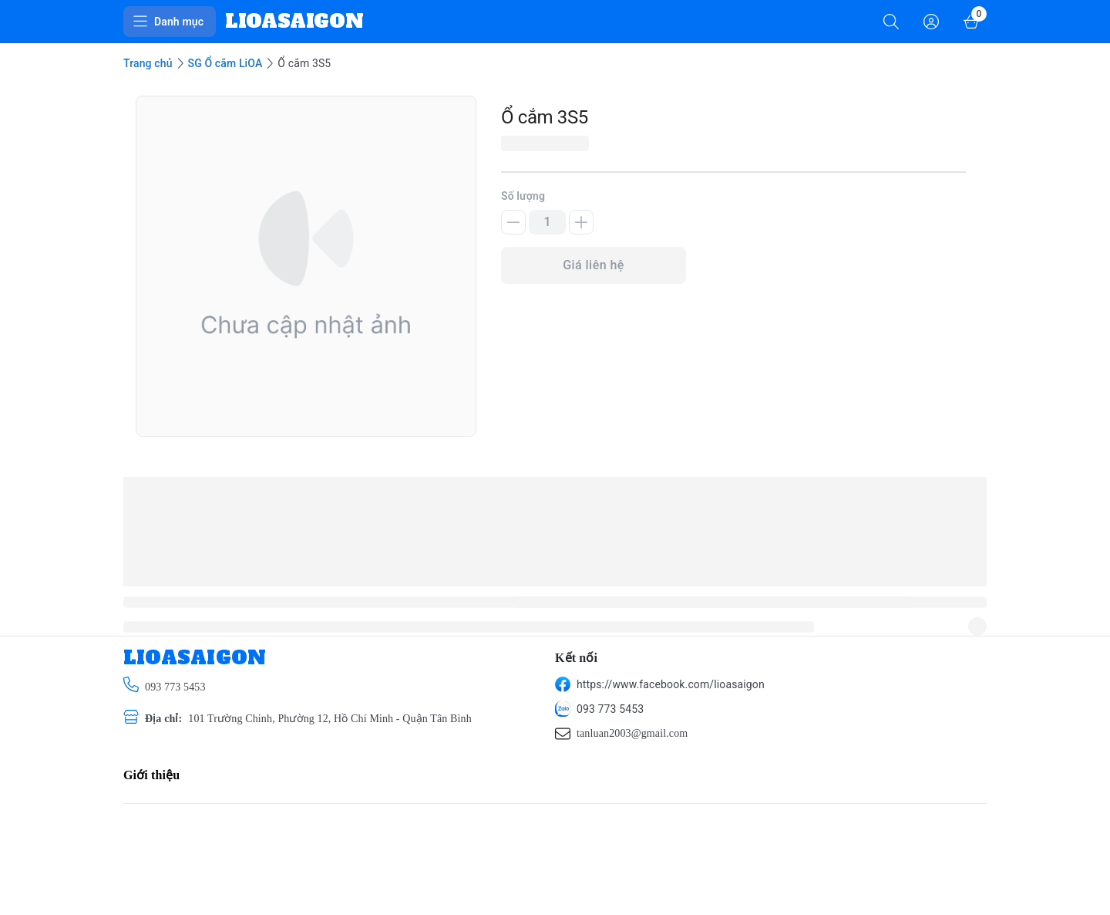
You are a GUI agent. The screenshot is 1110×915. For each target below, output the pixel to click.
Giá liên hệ (593, 265)
